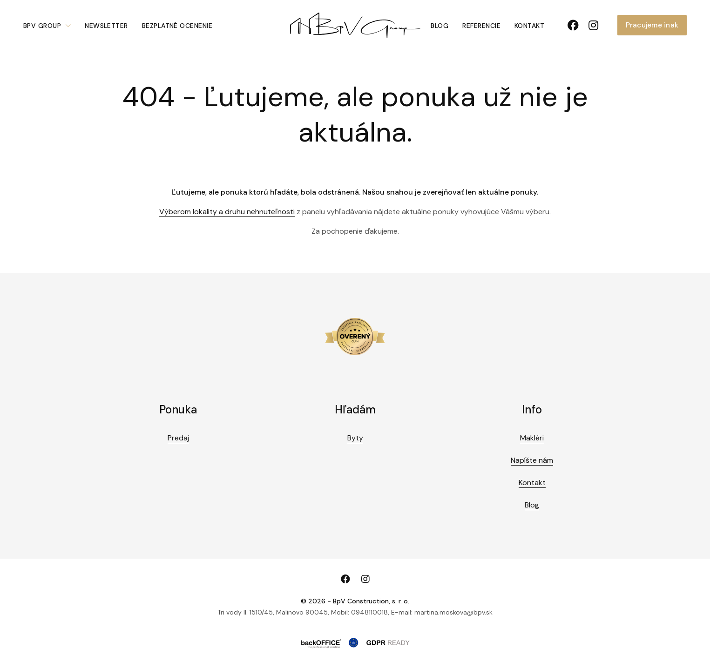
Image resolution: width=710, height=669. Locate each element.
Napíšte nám (532, 460)
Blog (439, 25)
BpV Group (42, 25)
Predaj (178, 438)
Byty (355, 438)
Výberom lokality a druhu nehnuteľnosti (227, 211)
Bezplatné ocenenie (177, 25)
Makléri (532, 438)
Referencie (481, 25)
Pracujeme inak (652, 25)
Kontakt (529, 25)
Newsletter (106, 25)
